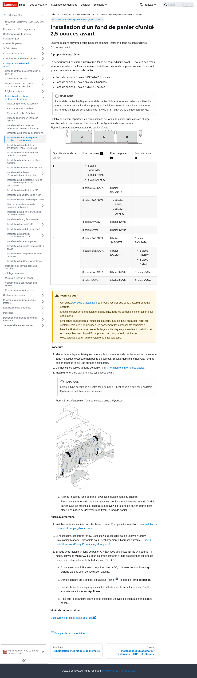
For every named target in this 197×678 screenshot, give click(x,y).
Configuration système (14, 295)
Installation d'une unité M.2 (20, 224)
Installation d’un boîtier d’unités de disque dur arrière (24, 213)
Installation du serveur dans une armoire (21, 267)
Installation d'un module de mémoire (25, 133)
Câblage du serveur (15, 273)
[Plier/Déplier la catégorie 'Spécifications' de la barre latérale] (42, 48)
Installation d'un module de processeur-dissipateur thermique (23, 127)
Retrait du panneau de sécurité (22, 103)
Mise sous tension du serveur (19, 278)
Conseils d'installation (16, 78)
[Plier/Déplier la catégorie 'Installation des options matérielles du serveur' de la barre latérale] (42, 97)
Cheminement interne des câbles (19, 58)
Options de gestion (12, 43)
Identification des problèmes (17, 307)
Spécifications (10, 48)
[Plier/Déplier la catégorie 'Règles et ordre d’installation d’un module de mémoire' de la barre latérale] (42, 85)
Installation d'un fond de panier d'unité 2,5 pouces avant (22, 139)
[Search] (178, 4)
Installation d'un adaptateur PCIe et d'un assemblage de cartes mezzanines (24, 183)
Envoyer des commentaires (68, 633)
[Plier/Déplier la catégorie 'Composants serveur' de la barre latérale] (42, 53)
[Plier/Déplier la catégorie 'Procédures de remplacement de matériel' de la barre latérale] (42, 301)
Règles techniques (14, 91)
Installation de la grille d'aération (23, 219)
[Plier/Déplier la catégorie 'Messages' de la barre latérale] (42, 313)
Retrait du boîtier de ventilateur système (22, 119)
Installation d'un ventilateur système (24, 167)
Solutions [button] (99, 4)
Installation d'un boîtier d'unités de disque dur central (21, 174)
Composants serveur (13, 53)
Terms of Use (127, 670)
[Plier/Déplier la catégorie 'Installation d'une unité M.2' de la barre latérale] (42, 224)
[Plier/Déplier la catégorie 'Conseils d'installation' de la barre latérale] (42, 78)
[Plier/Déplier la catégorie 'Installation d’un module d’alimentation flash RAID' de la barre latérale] (42, 235)
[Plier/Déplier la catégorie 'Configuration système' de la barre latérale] (42, 295)
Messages (8, 313)
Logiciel (85, 4)
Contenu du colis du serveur (17, 34)
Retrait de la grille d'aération (21, 113)
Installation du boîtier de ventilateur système (24, 161)
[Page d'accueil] (54, 14)
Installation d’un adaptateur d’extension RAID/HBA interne (22, 146)
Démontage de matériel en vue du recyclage (20, 319)
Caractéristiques (11, 38)
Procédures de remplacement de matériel (19, 301)
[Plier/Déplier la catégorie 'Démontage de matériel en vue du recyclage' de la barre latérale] (42, 319)
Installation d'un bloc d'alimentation (24, 261)
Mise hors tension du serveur (19, 290)
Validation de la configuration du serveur (21, 284)
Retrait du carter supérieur (20, 108)
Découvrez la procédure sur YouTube (73, 617)
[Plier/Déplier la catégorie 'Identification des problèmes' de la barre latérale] (42, 307)
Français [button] (146, 4)
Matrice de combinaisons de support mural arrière (21, 205)
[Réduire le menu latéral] (24, 660)
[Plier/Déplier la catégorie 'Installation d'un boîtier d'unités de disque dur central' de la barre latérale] (42, 174)
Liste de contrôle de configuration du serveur (23, 72)
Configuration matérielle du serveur (16, 65)
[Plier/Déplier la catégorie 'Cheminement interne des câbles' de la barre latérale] (42, 58)
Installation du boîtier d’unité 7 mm (24, 195)
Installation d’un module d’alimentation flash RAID (19, 235)
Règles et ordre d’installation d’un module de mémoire (19, 85)
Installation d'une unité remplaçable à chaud (25, 247)
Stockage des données (64, 4)
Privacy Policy (110, 670)
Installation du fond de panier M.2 (23, 229)
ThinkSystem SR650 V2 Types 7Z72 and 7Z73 (23, 23)
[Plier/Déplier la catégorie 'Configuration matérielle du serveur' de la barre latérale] (42, 65)
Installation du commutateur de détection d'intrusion (22, 154)
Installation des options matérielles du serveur (16, 97)
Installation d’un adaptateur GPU (23, 190)
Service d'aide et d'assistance (18, 325)
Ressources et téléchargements (19, 29)
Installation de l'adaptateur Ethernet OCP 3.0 (24, 255)
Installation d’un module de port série (25, 199)
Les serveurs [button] (37, 4)
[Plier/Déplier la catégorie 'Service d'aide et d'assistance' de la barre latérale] (42, 325)
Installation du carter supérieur (22, 241)
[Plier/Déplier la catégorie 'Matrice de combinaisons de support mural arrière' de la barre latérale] (42, 206)
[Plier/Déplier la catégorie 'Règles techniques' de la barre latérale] (42, 91)
